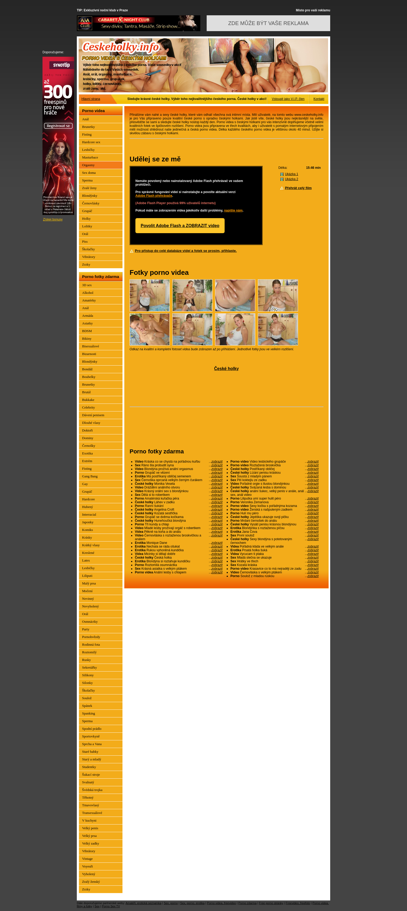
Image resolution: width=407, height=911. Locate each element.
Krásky (87, 537)
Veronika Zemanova (274, 502)
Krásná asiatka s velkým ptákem (179, 568)
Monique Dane (179, 543)
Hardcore (88, 499)
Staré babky (90, 752)
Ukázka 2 (291, 179)
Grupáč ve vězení (179, 472)
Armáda (87, 316)
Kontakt (319, 99)
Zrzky (86, 264)
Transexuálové (92, 813)
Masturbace (90, 157)
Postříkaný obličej (274, 469)
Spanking (88, 713)
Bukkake (88, 400)
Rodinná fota (91, 644)
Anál (85, 119)
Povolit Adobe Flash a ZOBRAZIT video (180, 225)
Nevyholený (90, 606)
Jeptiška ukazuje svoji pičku (274, 517)
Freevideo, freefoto (298, 903)
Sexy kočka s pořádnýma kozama (274, 506)
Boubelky (89, 377)
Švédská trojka (92, 790)
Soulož (87, 698)
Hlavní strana (91, 99)
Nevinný (88, 599)
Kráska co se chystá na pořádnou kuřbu (179, 461)
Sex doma (89, 173)
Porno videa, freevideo (221, 903)
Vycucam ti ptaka (274, 554)
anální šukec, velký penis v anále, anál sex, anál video (274, 493)
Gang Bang (90, 476)
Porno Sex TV (111, 906)
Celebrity (88, 407)
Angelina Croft (179, 509)
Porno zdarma (247, 903)
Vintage (87, 859)
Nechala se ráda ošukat (179, 546)
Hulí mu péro (274, 513)
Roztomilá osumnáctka (179, 565)
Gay (85, 484)
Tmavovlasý (90, 805)
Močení (87, 591)
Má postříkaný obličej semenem (179, 476)
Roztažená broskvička (274, 465)
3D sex (87, 285)
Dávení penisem (93, 415)
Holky (86, 218)
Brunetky (88, 127)
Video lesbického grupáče (274, 461)
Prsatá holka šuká (274, 550)
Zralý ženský (91, 882)
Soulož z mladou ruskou (274, 576)
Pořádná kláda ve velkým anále (274, 546)
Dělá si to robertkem (179, 495)
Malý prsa (89, 583)
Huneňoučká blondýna (179, 520)
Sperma (87, 180)
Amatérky (89, 300)
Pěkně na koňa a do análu (179, 532)
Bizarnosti (89, 354)
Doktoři (87, 430)
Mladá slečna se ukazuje (274, 557)
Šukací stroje (91, 774)
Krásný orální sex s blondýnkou (179, 491)
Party (85, 629)
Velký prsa (89, 836)
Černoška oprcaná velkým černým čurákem (179, 480)
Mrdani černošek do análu (274, 520)
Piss (85, 241)
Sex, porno (171, 903)
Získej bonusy (53, 219)
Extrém (87, 461)
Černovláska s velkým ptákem (274, 572)
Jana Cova (274, 532)
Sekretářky (89, 667)
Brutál (86, 392)
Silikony (88, 675)
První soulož (274, 535)
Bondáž (87, 369)
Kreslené (88, 553)
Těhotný (87, 797)
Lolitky (87, 226)
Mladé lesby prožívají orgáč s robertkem (179, 528)
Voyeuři (87, 866)
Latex (86, 560)
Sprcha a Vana (92, 744)
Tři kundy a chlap (179, 524)
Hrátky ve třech (274, 561)
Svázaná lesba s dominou (274, 487)
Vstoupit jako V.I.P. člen (288, 99)
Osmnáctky (90, 622)
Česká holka (179, 557)
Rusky (86, 660)
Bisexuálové (90, 346)
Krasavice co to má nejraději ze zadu (274, 568)
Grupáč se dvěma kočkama (179, 517)
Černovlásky (91, 203)
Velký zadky (90, 843)
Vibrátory (88, 257)
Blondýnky (89, 196)
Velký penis (90, 828)
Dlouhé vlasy (91, 423)
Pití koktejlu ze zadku (274, 480)
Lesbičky (88, 150)
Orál (85, 234)
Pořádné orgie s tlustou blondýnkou (274, 484)
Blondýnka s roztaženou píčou (274, 528)
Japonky (87, 522)
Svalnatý (88, 782)
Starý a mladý (91, 759)
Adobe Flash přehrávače (153, 196)
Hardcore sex (91, 142)
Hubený (87, 507)
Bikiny (86, 339)
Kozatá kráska (274, 565)
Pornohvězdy (91, 637)
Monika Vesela (179, 484)
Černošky (88, 446)
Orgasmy (88, 165)
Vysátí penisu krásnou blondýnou (274, 524)
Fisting (87, 134)
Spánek (87, 706)
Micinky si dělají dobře (179, 554)
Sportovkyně (91, 736)
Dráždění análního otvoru (179, 487)
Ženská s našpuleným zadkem (274, 509)
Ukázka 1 (291, 174)
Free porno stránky (271, 903)
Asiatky (87, 323)
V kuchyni (89, 820)
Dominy (87, 438)
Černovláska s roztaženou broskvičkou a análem (179, 537)
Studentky (89, 767)
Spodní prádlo (91, 729)
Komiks (87, 530)
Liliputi (87, 576)
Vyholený (88, 874)
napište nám (233, 210)
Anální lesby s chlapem (179, 572)
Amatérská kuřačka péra (179, 498)
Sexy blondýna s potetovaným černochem (274, 541)
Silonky (87, 683)
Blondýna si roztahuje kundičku (179, 561)
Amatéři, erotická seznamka (144, 903)
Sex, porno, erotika (192, 903)
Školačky (88, 249)
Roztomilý (89, 652)
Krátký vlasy (91, 545)
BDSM (87, 331)
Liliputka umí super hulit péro (274, 498)
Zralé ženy (89, 188)
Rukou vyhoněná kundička (179, 550)
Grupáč (87, 211)
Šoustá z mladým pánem (274, 476)
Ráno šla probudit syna (179, 465)
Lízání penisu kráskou (274, 472)
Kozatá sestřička (179, 513)
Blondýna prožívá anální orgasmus (179, 469)
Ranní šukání (179, 506)
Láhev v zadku (179, 502)
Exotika (87, 453)
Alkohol (87, 293)
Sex (97, 906)
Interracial (89, 514)
